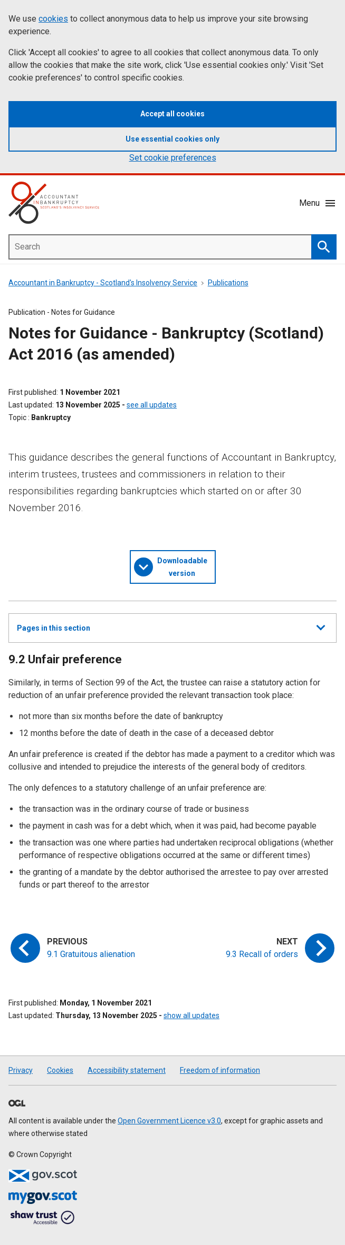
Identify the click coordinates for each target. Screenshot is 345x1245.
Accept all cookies (172, 113)
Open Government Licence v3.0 (169, 1121)
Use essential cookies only (172, 139)
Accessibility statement (127, 1070)
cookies (53, 19)
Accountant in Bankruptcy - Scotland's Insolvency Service (102, 282)
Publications (228, 282)
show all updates (191, 1015)
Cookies (60, 1070)
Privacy (20, 1070)
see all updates (152, 405)
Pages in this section (171, 632)
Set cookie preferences (172, 158)
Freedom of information (220, 1070)
